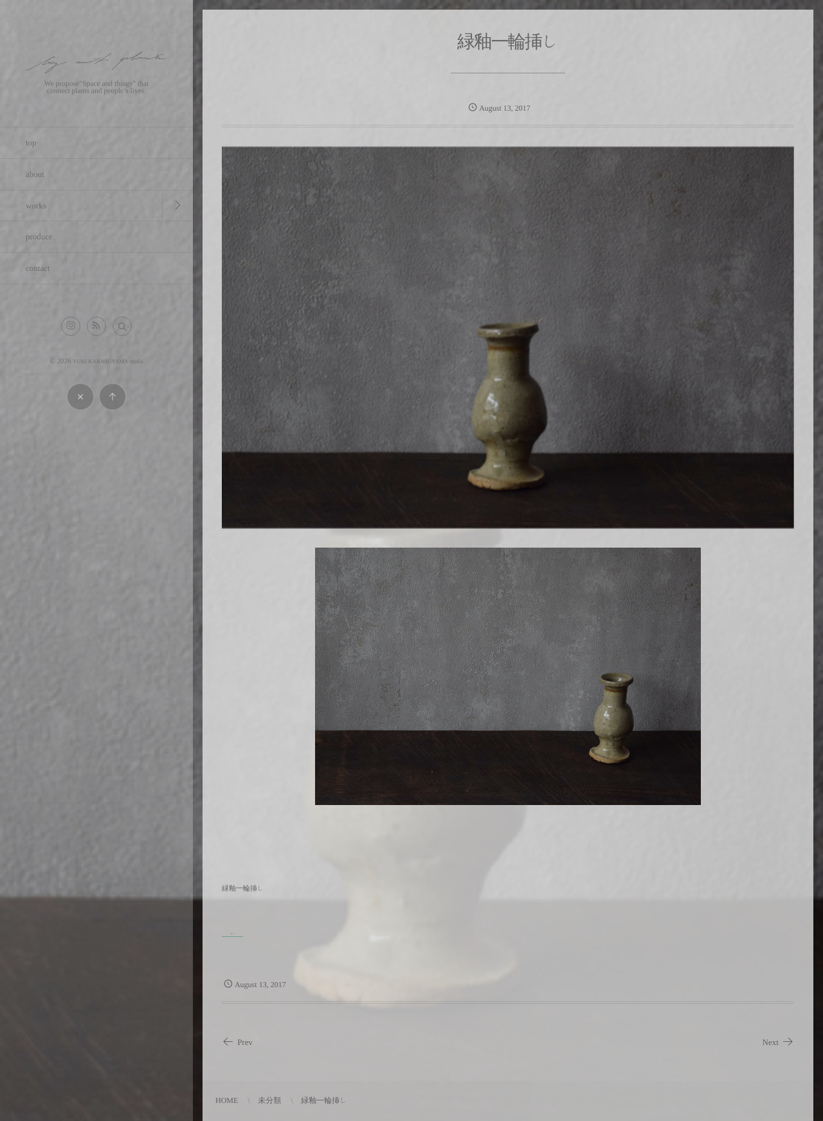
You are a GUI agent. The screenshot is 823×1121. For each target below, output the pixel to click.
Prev (237, 1042)
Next (778, 1042)
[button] (122, 326)
